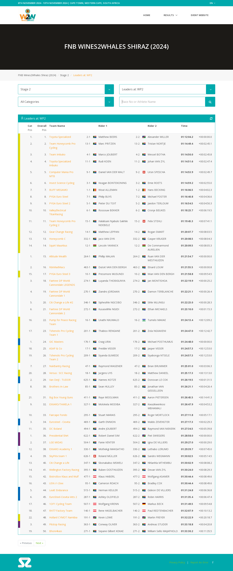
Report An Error (199, 562)
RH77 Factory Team (60, 510)
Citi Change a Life (59, 462)
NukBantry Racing (59, 366)
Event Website (199, 15)
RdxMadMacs (57, 267)
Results (169, 15)
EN (212, 3)
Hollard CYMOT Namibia (63, 517)
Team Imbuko (57, 154)
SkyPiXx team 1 (58, 456)
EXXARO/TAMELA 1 (60, 404)
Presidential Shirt (58, 435)
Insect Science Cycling (61, 183)
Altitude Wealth (58, 256)
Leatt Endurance (58, 490)
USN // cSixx (56, 483)
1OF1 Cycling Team (60, 504)
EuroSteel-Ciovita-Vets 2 (63, 497)
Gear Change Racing (61, 231)
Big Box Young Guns (61, 397)
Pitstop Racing (57, 524)
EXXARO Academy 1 (60, 449)
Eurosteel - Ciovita (59, 422)
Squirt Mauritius (58, 245)
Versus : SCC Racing (60, 373)
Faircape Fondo (58, 415)
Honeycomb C (57, 238)
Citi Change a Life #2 (61, 302)
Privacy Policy (177, 562)
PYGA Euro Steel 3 (59, 274)
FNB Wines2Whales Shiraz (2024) (37, 75)
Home (146, 15)
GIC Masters (56, 341)
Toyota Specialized (60, 137)
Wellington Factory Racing (64, 469)
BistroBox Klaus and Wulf (64, 476)
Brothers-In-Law (58, 386)
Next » (39, 543)
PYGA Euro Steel (58, 196)
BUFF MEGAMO (58, 190)
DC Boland (55, 428)
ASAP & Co (55, 348)
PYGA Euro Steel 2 (59, 203)
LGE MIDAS (56, 442)
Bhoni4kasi (55, 531)
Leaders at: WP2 (35, 118)
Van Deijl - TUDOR (60, 379)
